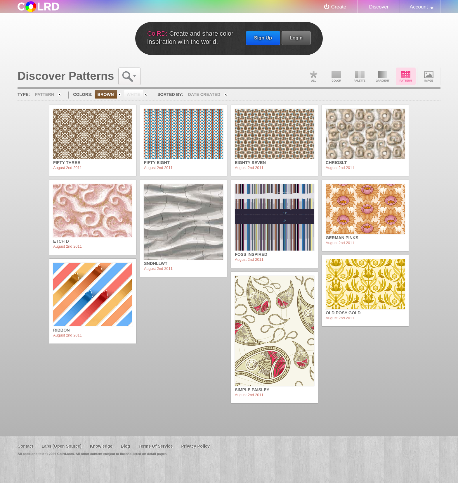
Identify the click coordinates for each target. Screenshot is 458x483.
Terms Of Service (155, 446)
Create (338, 7)
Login (296, 37)
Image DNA (429, 76)
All (313, 76)
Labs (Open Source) (61, 446)
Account (419, 7)
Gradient (383, 76)
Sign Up (263, 37)
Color (336, 76)
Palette (359, 76)
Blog (125, 446)
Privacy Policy (195, 446)
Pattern (406, 76)
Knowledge (101, 446)
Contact (25, 446)
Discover (378, 7)
